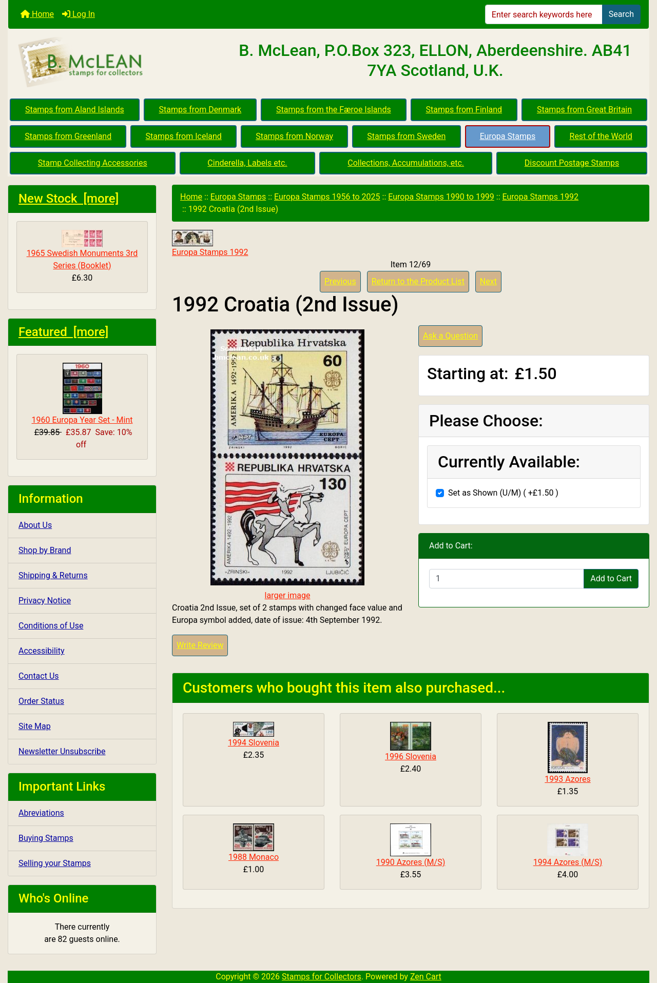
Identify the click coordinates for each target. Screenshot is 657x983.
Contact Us (38, 676)
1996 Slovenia (410, 756)
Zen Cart (425, 976)
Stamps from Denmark (200, 109)
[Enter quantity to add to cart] (506, 578)
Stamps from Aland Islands (74, 109)
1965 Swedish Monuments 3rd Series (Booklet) (82, 250)
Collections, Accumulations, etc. (405, 163)
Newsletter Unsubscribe (62, 751)
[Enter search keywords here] (544, 14)
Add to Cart (611, 578)
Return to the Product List (418, 281)
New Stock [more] (68, 198)
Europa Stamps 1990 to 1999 (441, 197)
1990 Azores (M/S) (411, 862)
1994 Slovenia (253, 743)
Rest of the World (601, 136)
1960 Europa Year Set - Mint (82, 394)
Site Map (34, 726)
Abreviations (41, 813)
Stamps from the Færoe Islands (333, 109)
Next (488, 281)
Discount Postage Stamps (572, 163)
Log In (78, 14)
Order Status (41, 701)
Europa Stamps (508, 136)
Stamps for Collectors (321, 976)
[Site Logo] (115, 62)
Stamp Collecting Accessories (92, 163)
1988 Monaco (253, 857)
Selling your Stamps (54, 863)
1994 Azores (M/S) (568, 862)
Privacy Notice (44, 600)
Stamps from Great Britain (584, 109)
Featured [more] (63, 332)
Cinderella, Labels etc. (247, 163)
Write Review (200, 645)
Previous (340, 281)
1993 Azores (567, 779)
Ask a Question (450, 336)
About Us (35, 525)
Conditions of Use (50, 626)
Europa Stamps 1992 (540, 197)
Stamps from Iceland (184, 136)
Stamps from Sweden (406, 136)
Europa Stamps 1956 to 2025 (327, 197)
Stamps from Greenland (68, 136)
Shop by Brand (44, 550)
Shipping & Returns (53, 575)
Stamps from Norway (294, 136)
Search (621, 14)
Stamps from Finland (464, 109)
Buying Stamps (45, 838)
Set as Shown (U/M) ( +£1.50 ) (503, 493)
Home (37, 14)
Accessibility (41, 651)
